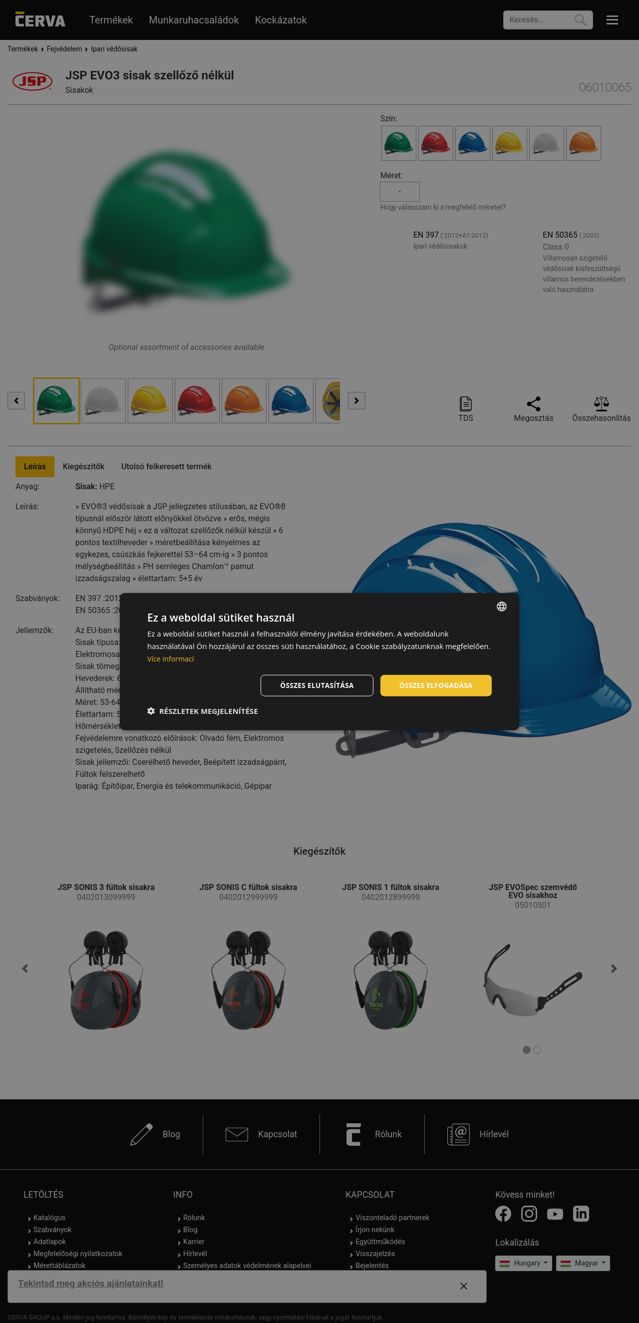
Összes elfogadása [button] (435, 684)
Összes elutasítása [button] (313, 684)
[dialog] (319, 661)
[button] (202, 710)
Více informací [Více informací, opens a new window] (172, 658)
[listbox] (502, 606)
